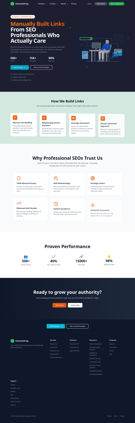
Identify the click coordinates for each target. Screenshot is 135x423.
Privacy (109, 416)
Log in (89, 4)
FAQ (11, 395)
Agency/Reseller (75, 351)
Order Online (101, 4)
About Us (112, 344)
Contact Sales (75, 305)
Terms (115, 416)
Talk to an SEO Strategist (41, 68)
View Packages (20, 68)
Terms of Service (15, 401)
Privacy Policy (14, 398)
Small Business (74, 347)
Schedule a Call (15, 388)
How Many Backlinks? (96, 374)
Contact (12, 385)
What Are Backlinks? (96, 344)
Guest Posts (53, 347)
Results (64, 4)
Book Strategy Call (116, 4)
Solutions (42, 4)
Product (54, 4)
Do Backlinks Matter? (96, 371)
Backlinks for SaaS (95, 358)
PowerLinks (53, 344)
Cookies (122, 416)
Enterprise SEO (74, 344)
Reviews (12, 391)
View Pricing (59, 305)
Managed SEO (54, 354)
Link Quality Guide (95, 362)
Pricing (73, 4)
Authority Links (54, 351)
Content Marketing (56, 357)
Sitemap (13, 405)
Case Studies (113, 347)
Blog (110, 354)
